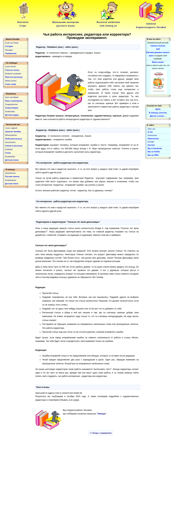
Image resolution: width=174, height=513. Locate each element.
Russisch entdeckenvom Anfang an (108, 22)
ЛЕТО (157, 109)
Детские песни (12, 160)
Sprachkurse (10, 173)
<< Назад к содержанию (101, 433)
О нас (150, 132)
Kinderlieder (10, 157)
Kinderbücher (10, 180)
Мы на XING (153, 155)
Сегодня (9, 46)
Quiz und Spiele (11, 97)
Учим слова (10, 84)
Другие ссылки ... (158, 116)
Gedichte (9, 149)
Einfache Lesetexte (13, 74)
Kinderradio (10, 111)
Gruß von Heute (11, 43)
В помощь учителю (158, 113)
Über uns (151, 129)
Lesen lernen (10, 66)
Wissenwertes (11, 135)
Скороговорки (11, 108)
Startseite (23, 22)
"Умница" (101, 414)
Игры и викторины (13, 101)
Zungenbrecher (11, 104)
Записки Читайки (13, 132)
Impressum (152, 135)
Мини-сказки (158, 62)
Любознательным (13, 139)
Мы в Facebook (155, 148)
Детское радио (12, 115)
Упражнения (10, 53)
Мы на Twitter (154, 152)
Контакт (151, 145)
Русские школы (12, 176)
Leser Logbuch (11, 128)
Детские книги (11, 184)
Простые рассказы (14, 77)
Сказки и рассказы (13, 146)
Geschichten (10, 142)
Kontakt (151, 142)
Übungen (9, 50)
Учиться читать (12, 70)
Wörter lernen (10, 81)
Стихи (8, 153)
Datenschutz (153, 139)
